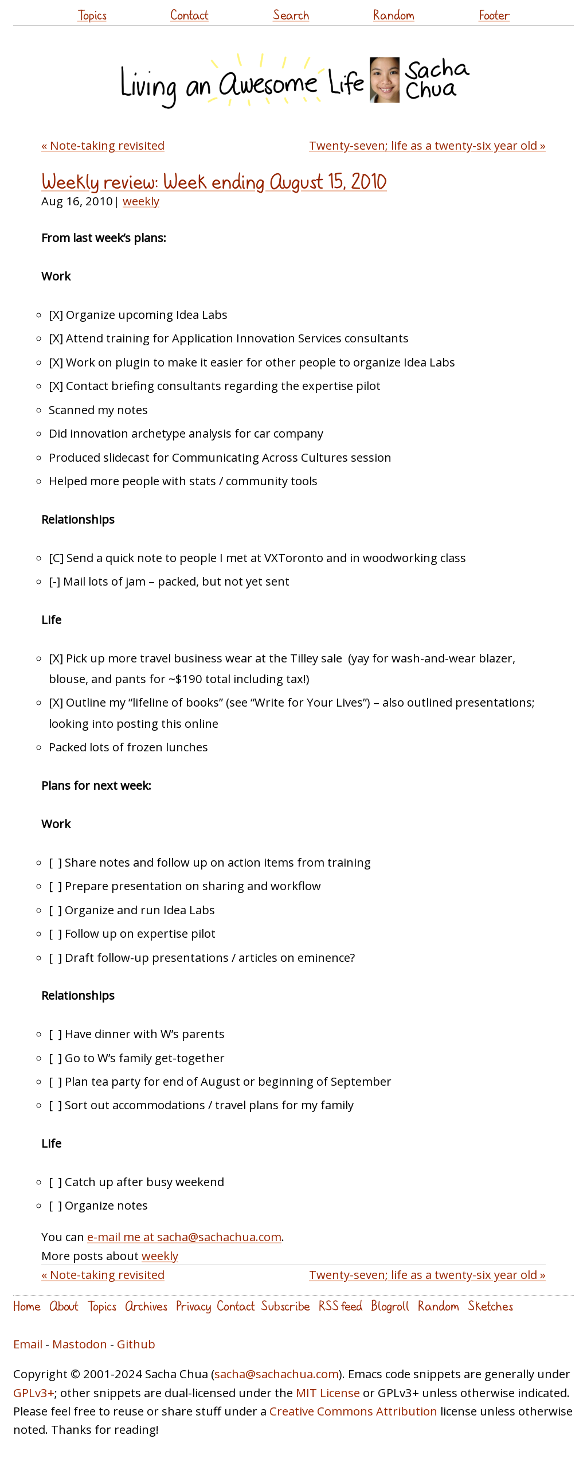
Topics (92, 14)
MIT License (328, 1393)
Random (393, 14)
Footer (494, 14)
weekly (141, 201)
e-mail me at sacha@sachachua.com (184, 1237)
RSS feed (340, 1305)
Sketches (490, 1305)
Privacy (193, 1305)
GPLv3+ (33, 1393)
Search (291, 14)
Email (27, 1344)
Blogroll (390, 1305)
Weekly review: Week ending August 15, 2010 (214, 181)
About (64, 1305)
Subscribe (285, 1305)
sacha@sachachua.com (276, 1374)
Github (136, 1344)
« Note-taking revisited (103, 145)
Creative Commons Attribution (353, 1411)
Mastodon (79, 1344)
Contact (189, 14)
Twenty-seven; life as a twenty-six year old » (427, 145)
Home (27, 1305)
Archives (146, 1305)
